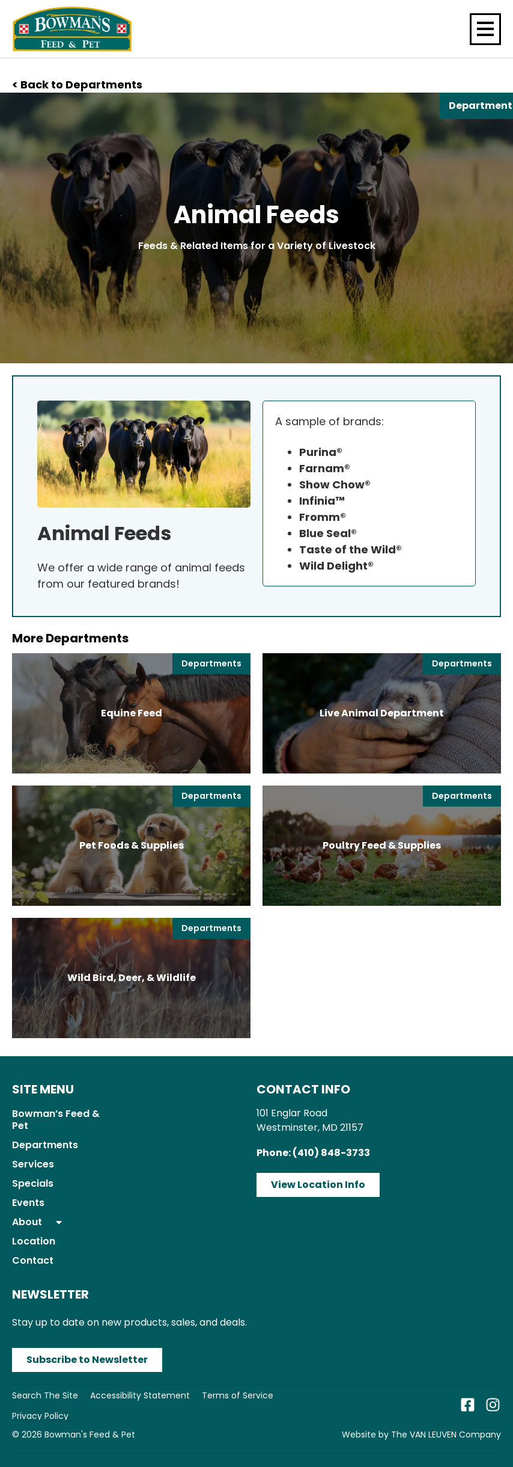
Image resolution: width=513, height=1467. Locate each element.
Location (33, 1241)
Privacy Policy (40, 1416)
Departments (45, 1145)
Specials (32, 1183)
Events (28, 1203)
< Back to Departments (77, 84)
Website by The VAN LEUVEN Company (421, 1435)
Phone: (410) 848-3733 (313, 1153)
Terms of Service (237, 1395)
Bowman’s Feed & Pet (56, 1120)
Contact (32, 1260)
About (38, 1222)
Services (33, 1164)
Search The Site (45, 1395)
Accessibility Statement (140, 1395)
